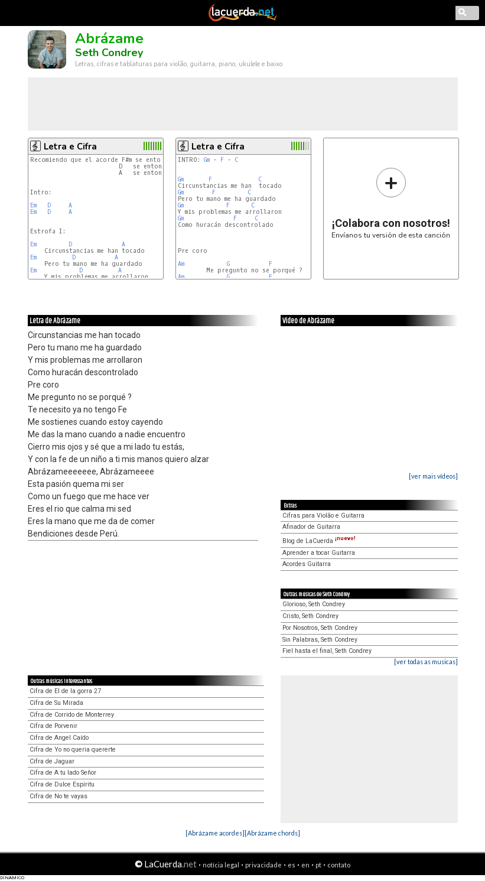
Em (33, 205)
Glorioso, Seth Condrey (313, 604)
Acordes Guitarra (306, 564)
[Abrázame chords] (272, 833)
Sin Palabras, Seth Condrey (319, 639)
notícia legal (221, 865)
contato (338, 865)
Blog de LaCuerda (319, 541)
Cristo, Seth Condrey (310, 616)
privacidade (263, 865)
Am (181, 264)
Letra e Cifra (70, 146)
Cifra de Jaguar (52, 761)
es (291, 865)
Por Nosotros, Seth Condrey (319, 628)
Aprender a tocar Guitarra (318, 553)
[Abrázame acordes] (215, 833)
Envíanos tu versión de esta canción (390, 203)
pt (318, 865)
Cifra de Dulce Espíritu (62, 784)
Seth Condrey (109, 52)
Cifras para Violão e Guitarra (323, 515)
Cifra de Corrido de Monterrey (72, 715)
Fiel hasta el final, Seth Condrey (327, 651)
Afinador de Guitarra (311, 527)
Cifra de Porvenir (53, 726)
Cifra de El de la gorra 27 (65, 691)
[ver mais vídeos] (433, 476)
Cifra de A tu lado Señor (63, 772)
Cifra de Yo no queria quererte (73, 749)
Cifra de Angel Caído (59, 738)
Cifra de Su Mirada (56, 703)
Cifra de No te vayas (58, 796)
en (305, 865)
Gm (207, 160)
